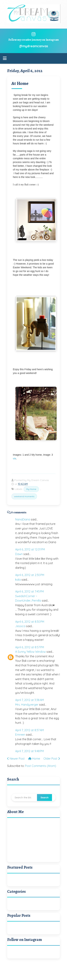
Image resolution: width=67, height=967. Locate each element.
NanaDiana (22, 519)
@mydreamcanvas (33, 46)
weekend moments (24, 496)
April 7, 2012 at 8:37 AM (29, 730)
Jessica (20, 626)
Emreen (20, 734)
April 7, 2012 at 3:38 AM (29, 700)
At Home (19, 83)
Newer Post (16, 758)
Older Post (51, 758)
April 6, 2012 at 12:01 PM (30, 549)
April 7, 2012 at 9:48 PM (29, 751)
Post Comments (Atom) (40, 766)
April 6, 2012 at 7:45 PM (29, 591)
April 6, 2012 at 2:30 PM (29, 575)
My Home (31, 489)
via (14, 458)
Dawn (19, 554)
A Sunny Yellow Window (30, 651)
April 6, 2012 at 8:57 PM (29, 647)
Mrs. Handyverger (26, 704)
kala (18, 579)
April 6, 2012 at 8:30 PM (29, 621)
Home (34, 758)
